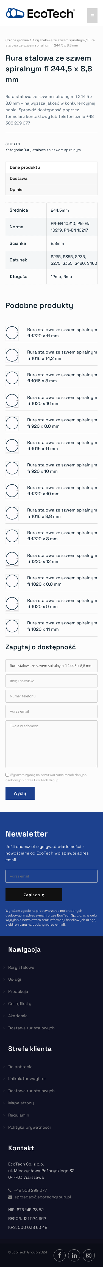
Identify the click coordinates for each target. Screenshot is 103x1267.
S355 (68, 263)
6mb (67, 276)
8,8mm (57, 243)
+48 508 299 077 (27, 1190)
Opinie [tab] (16, 189)
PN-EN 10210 (63, 223)
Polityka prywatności (29, 1127)
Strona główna (17, 40)
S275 (55, 263)
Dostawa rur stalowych (31, 1027)
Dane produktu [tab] (25, 167)
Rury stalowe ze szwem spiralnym (58, 40)
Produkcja (18, 991)
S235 (80, 256)
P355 (68, 256)
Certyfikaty (19, 1003)
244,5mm (60, 210)
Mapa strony (21, 1102)
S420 (80, 263)
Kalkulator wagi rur (27, 1078)
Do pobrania (20, 1066)
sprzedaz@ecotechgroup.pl (39, 1197)
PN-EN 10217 (76, 230)
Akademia (18, 1015)
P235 (56, 256)
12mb (56, 276)
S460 (92, 263)
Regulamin (18, 1115)
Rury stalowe (21, 967)
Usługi (14, 979)
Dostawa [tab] (18, 178)
